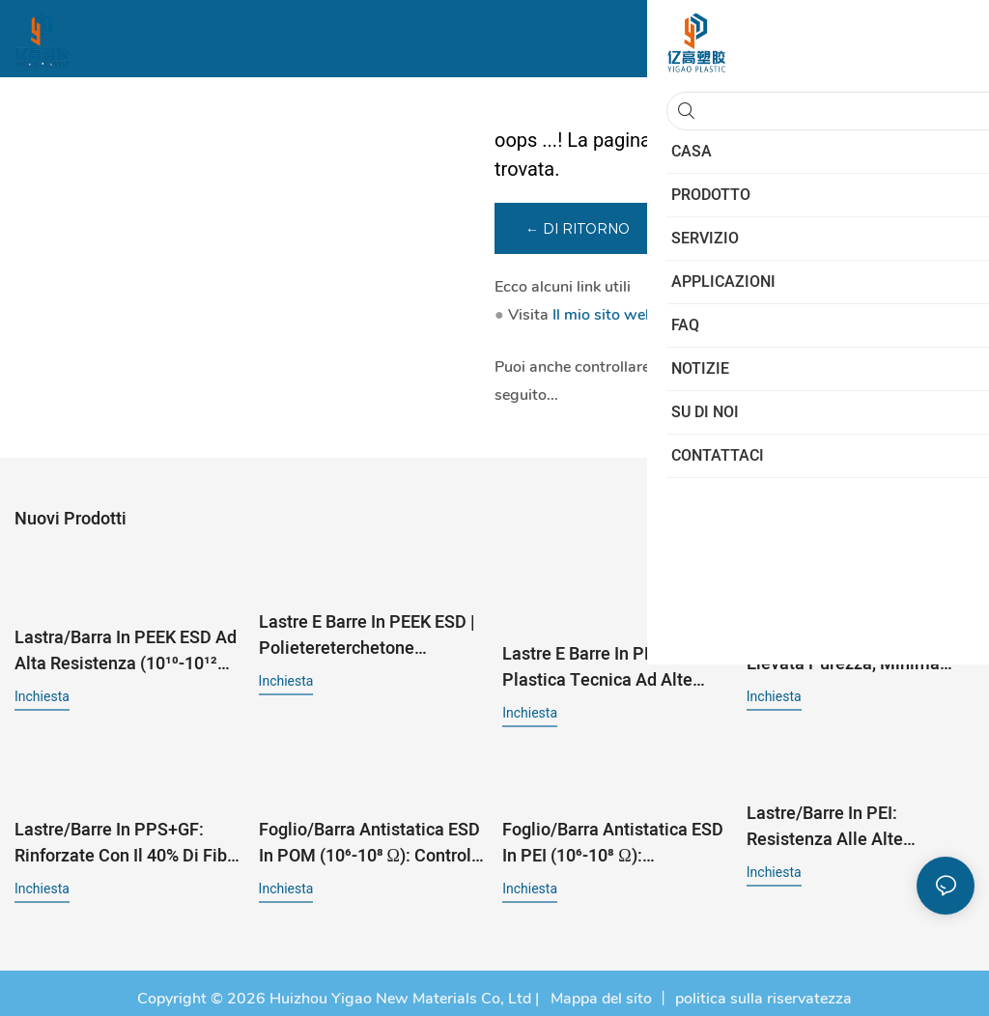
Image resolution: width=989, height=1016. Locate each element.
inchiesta (42, 693)
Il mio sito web (603, 317)
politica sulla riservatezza (763, 987)
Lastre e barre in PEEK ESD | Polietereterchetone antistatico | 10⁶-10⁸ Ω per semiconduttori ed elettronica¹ (367, 633)
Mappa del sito (599, 987)
